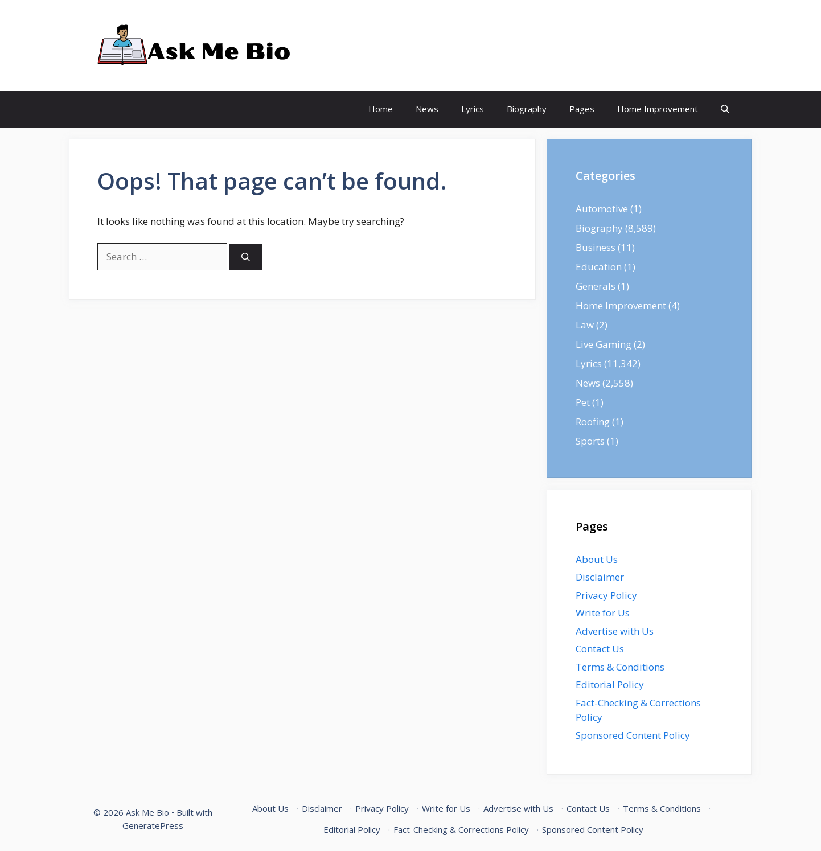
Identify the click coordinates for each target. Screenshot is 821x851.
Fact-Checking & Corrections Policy (461, 829)
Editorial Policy (610, 684)
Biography (527, 108)
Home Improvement (657, 108)
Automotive (602, 208)
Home (380, 108)
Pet (583, 402)
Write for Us (603, 612)
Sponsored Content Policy (633, 735)
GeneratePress (152, 825)
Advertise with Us (615, 631)
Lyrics (472, 108)
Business (595, 247)
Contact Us (600, 648)
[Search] (245, 257)
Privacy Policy (606, 595)
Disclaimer (600, 576)
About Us (597, 559)
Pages (581, 108)
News (427, 108)
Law (585, 324)
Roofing (593, 421)
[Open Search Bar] (725, 109)
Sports (590, 440)
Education (599, 266)
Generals (595, 286)
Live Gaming (603, 344)
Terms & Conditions (620, 666)
